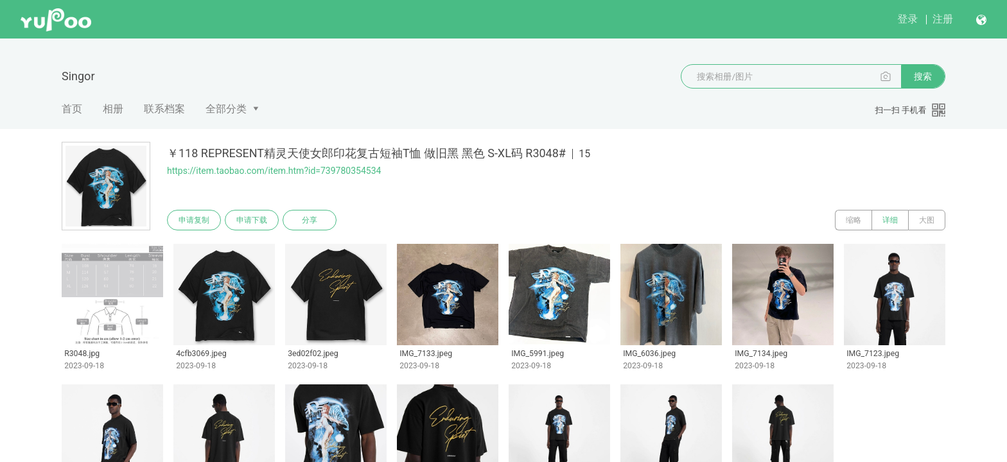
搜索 (923, 76)
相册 (113, 109)
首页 (72, 109)
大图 (926, 220)
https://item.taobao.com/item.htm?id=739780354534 (274, 171)
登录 (907, 19)
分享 (309, 220)
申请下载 (251, 220)
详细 (890, 220)
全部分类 (226, 109)
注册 (943, 19)
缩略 (853, 220)
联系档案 (164, 109)
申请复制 (194, 220)
